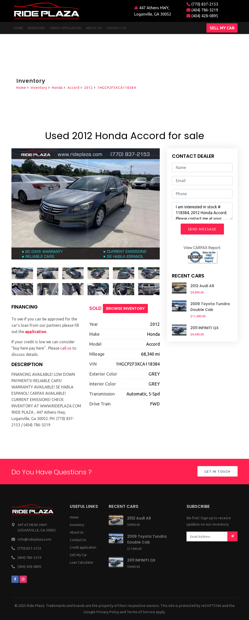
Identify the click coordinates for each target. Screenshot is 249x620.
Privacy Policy (107, 612)
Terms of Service (141, 612)
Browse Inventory (125, 308)
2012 (88, 88)
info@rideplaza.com (34, 539)
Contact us (116, 28)
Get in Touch (217, 472)
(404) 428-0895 (202, 16)
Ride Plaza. (36, 605)
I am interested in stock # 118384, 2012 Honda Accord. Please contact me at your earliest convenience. (202, 211)
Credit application (83, 547)
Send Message (202, 229)
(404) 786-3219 (202, 10)
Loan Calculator (81, 562)
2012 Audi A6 (202, 285)
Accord (73, 88)
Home (18, 28)
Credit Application (65, 28)
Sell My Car (78, 555)
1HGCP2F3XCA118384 (117, 88)
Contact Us (78, 540)
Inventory (36, 28)
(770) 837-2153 (202, 4)
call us (65, 348)
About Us (77, 532)
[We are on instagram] (23, 579)
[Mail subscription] (232, 536)
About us (94, 28)
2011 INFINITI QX (204, 327)
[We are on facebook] (15, 579)
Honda (57, 88)
